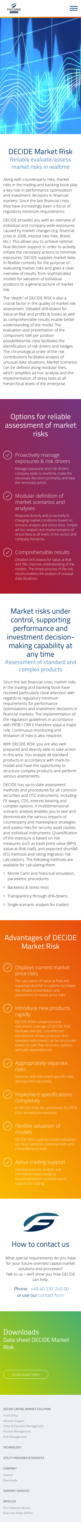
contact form (51, 1295)
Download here (26, 1374)
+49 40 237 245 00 (50, 1288)
